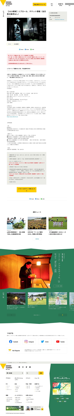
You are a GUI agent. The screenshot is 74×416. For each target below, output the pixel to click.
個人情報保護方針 (18, 402)
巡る (16, 384)
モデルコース (9, 389)
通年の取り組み (9, 399)
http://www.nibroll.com (12, 116)
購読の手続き (17, 397)
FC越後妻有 (37, 387)
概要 (7, 395)
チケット (8, 386)
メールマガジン (19, 395)
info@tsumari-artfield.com (59, 19)
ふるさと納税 (37, 391)
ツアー (8, 387)
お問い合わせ (29, 395)
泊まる (16, 391)
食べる (16, 389)
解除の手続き (17, 399)
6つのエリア (17, 386)
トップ (2, 362)
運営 (65, 401)
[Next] (62, 315)
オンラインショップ (19, 378)
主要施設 (17, 387)
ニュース (3, 13)
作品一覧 (28, 386)
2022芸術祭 (16, 44)
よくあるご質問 (29, 402)
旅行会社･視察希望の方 (30, 400)
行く (7, 384)
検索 (41, 373)
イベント (9, 44)
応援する (37, 384)
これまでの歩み (9, 397)
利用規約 (17, 400)
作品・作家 (29, 384)
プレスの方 (29, 397)
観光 (67, 398)
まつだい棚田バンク (39, 386)
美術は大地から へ (37, 315)
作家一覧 (28, 387)
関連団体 (8, 400)
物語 (60, 401)
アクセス (8, 378)
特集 (57, 398)
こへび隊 (37, 389)
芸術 (62, 398)
